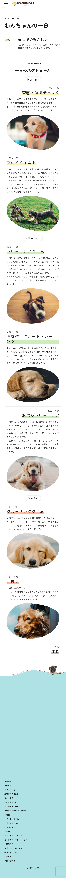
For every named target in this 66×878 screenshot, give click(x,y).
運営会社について (11, 852)
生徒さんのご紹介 (11, 794)
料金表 (7, 814)
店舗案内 (8, 781)
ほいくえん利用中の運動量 (15, 810)
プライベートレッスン (13, 848)
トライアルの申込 (11, 819)
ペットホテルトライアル (14, 835)
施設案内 (8, 785)
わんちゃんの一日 (11, 806)
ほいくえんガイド (11, 802)
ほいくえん (8, 798)
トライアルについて (12, 823)
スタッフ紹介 (9, 789)
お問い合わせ (9, 860)
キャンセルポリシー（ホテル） (16, 839)
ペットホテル (9, 827)
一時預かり (8, 844)
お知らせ (8, 856)
